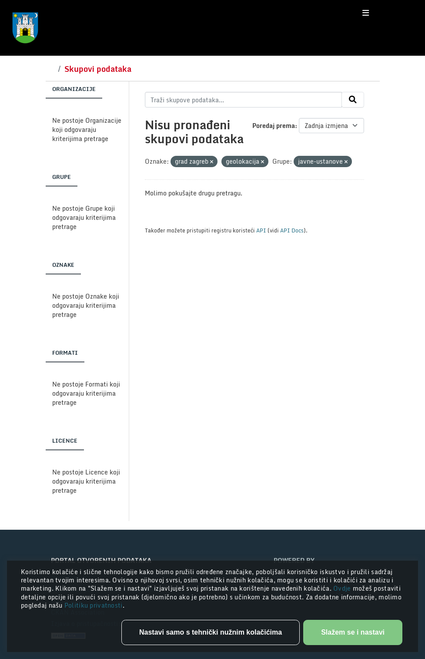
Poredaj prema (273, 126)
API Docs (292, 230)
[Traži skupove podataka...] (243, 100)
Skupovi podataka (97, 69)
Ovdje (343, 588)
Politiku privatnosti (93, 605)
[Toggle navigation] (366, 13)
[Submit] (352, 100)
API (261, 230)
